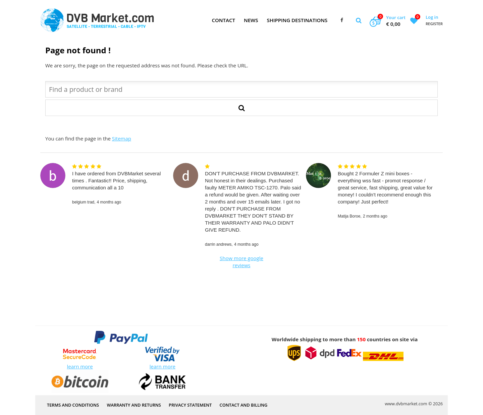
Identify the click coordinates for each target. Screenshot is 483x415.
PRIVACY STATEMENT (190, 405)
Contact (223, 20)
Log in (432, 17)
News (251, 20)
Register (434, 23)
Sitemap (121, 138)
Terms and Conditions (73, 405)
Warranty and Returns (134, 405)
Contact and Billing (244, 405)
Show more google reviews (241, 262)
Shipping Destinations (297, 20)
